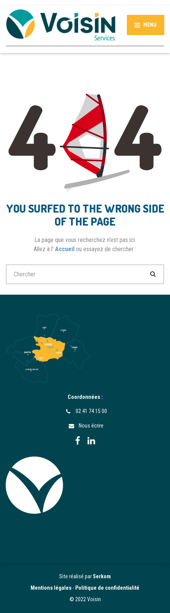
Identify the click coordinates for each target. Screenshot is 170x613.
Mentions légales (51, 588)
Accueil (65, 249)
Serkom (102, 576)
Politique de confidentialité (107, 588)
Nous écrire (91, 426)
